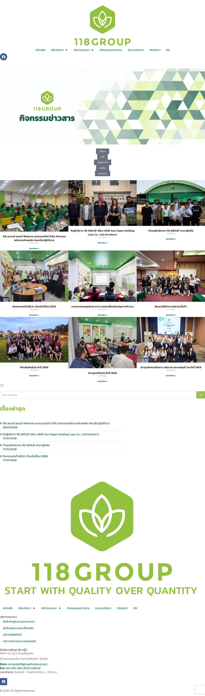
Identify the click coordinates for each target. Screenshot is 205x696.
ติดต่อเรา (155, 50)
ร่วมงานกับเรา (136, 50)
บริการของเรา (84, 50)
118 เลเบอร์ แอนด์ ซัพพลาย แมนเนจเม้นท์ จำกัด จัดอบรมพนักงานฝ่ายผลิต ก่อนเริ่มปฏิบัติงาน (34, 238)
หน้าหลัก (40, 50)
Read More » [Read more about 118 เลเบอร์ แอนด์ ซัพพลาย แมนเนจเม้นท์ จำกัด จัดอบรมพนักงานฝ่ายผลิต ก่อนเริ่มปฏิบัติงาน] (34, 248)
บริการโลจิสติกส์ (12, 635)
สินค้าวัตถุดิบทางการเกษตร (18, 621)
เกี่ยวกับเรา (59, 50)
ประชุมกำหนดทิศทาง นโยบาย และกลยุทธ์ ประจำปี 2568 (170, 367)
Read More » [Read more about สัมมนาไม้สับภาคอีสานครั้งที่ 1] (171, 315)
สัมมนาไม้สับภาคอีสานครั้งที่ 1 (171, 306)
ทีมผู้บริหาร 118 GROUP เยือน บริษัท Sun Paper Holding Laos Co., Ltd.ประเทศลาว (103, 232)
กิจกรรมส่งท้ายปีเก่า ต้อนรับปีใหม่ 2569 (34, 306)
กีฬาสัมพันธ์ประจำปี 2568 (34, 367)
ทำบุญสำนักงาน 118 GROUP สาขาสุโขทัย (170, 231)
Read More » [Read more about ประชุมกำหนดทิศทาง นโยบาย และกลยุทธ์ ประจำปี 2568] (171, 375)
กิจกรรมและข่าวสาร (111, 50)
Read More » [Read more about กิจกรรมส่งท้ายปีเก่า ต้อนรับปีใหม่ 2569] (34, 315)
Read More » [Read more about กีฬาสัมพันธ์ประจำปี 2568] (34, 375)
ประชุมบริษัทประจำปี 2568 (102, 373)
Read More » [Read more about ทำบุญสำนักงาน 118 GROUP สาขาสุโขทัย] (171, 239)
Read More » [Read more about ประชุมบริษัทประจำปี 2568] (102, 381)
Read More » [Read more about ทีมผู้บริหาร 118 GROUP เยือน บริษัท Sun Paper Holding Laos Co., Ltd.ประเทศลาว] (102, 243)
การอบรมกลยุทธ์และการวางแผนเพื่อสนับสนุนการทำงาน (102, 306)
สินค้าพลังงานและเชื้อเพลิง (18, 628)
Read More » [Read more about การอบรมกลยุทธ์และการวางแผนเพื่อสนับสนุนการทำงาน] (102, 315)
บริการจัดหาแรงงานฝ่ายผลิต (19, 641)
